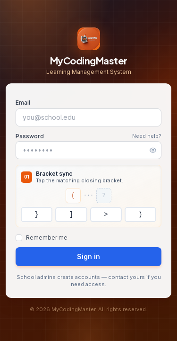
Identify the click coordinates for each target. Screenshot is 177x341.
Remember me (46, 237)
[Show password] (152, 150)
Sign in (88, 256)
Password (30, 136)
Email (23, 102)
